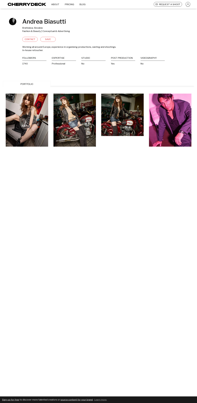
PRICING (69, 4)
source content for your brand (76, 399)
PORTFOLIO (26, 84)
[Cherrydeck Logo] (26, 4)
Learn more (100, 399)
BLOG (82, 4)
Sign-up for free (10, 399)
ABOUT (55, 4)
